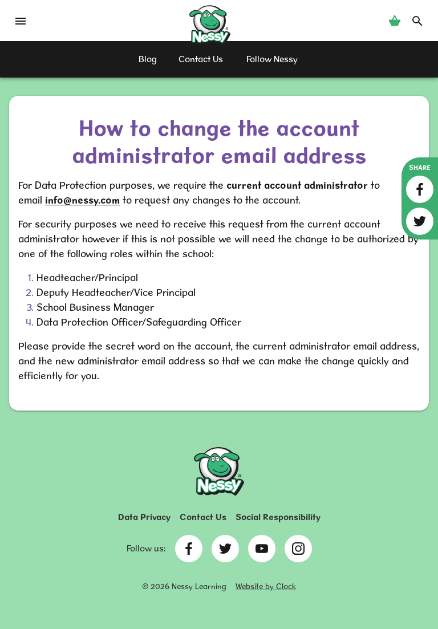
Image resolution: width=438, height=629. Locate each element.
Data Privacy (144, 517)
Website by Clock (266, 586)
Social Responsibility (278, 517)
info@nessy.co (78, 200)
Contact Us (203, 517)
